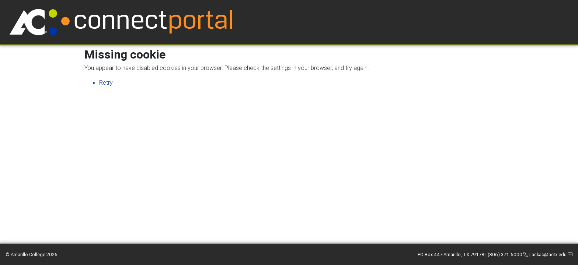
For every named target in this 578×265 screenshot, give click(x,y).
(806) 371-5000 (508, 254)
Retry (106, 82)
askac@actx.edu (552, 254)
